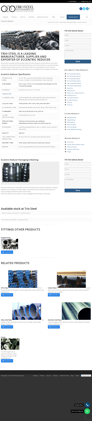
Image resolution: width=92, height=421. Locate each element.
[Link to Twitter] (84, 8)
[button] (87, 411)
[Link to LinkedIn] (87, 8)
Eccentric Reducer (7, 21)
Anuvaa (22, 375)
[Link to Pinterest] (89, 8)
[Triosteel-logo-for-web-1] (17, 8)
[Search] (86, 17)
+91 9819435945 (72, 1)
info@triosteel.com (86, 1)
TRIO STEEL (9, 53)
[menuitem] (5, 17)
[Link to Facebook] (80, 8)
